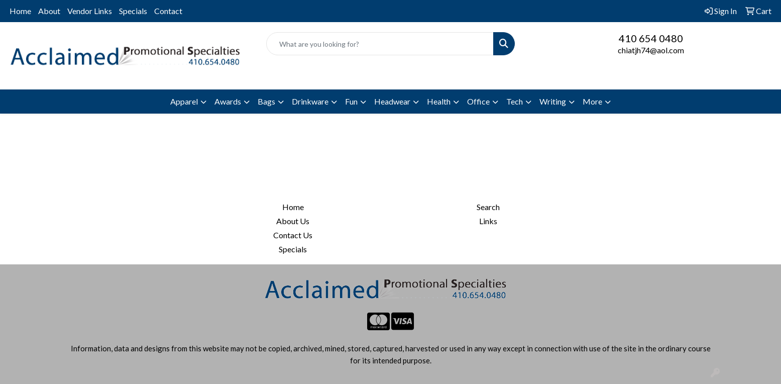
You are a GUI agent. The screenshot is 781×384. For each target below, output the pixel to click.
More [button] (592, 101)
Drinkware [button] (310, 101)
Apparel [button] (184, 101)
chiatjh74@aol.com (651, 50)
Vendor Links (89, 11)
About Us (292, 221)
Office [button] (478, 101)
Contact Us (292, 235)
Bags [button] (266, 101)
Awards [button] (227, 101)
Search (488, 207)
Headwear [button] (392, 101)
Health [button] (439, 101)
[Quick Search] (379, 43)
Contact (168, 11)
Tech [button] (514, 101)
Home (20, 11)
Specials (133, 11)
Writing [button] (552, 101)
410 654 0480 (651, 38)
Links (488, 221)
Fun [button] (351, 101)
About (49, 11)
